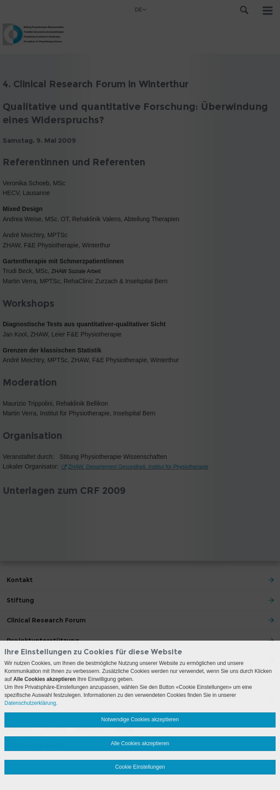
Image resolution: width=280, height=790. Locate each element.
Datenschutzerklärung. (31, 703)
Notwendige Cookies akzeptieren (140, 719)
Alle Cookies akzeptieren (140, 743)
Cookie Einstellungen (140, 767)
